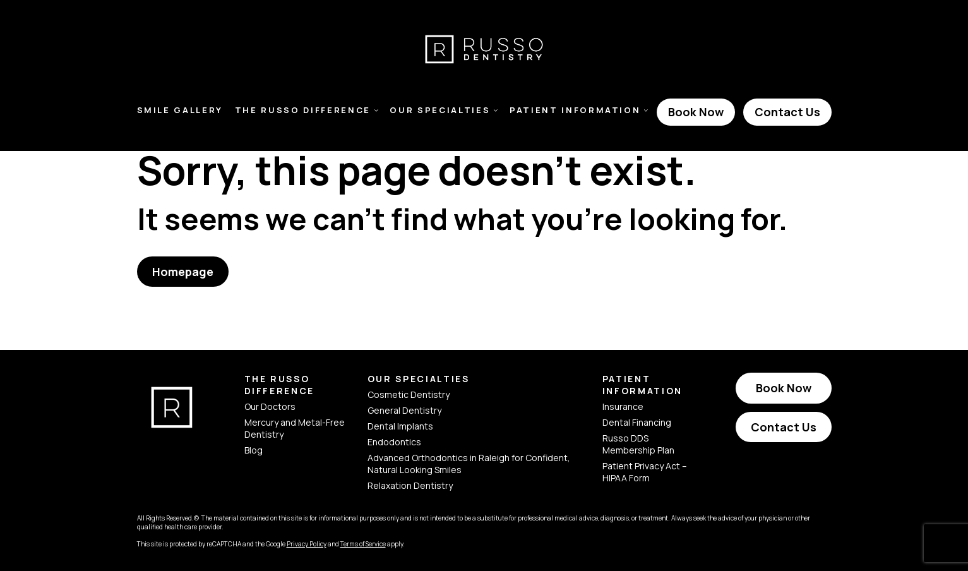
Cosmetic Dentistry (408, 394)
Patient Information (575, 110)
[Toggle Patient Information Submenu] (646, 110)
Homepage (182, 271)
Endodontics (394, 442)
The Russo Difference (303, 110)
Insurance (622, 406)
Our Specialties (440, 110)
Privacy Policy (306, 543)
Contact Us (787, 111)
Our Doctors (270, 406)
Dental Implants (400, 426)
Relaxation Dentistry (410, 485)
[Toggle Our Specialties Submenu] (496, 110)
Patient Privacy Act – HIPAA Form (644, 472)
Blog (253, 450)
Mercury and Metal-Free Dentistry (294, 428)
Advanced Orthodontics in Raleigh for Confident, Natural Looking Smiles (468, 464)
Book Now (696, 111)
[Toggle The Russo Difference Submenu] (376, 110)
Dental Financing (636, 422)
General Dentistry (404, 410)
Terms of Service (363, 543)
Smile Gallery (180, 110)
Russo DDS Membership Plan (638, 444)
